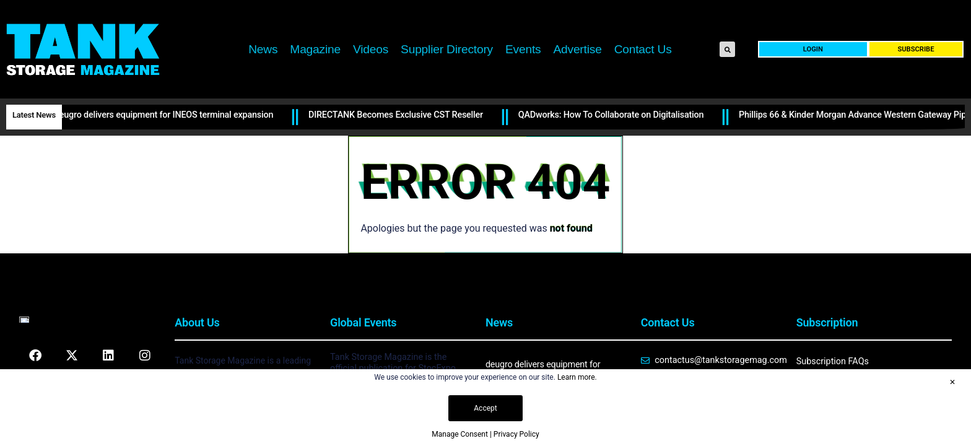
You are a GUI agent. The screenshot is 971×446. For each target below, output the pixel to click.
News (262, 49)
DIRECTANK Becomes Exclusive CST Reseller (397, 115)
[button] (727, 49)
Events (523, 49)
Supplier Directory (447, 49)
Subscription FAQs (832, 361)
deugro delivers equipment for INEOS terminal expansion (165, 115)
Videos (370, 49)
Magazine (315, 49)
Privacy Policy (516, 434)
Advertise (577, 49)
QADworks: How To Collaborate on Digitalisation (613, 115)
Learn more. (577, 377)
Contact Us (643, 49)
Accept (485, 408)
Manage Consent (460, 434)
